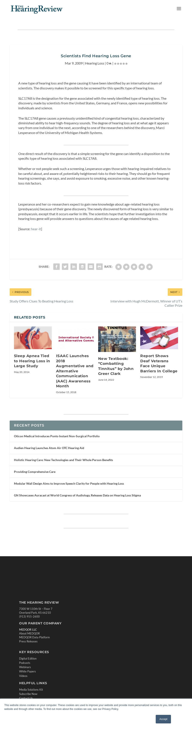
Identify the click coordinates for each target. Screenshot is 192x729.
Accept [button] (163, 719)
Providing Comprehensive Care (34, 471)
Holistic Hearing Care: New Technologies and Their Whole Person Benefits (63, 460)
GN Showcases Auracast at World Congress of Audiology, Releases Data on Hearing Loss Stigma (77, 495)
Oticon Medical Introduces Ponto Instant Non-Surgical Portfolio (57, 436)
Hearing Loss (94, 63)
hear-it (36, 229)
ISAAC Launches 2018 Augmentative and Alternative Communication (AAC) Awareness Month (75, 371)
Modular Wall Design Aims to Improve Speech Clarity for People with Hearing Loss (69, 483)
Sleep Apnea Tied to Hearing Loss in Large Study (32, 361)
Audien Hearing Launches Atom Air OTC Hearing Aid (49, 448)
